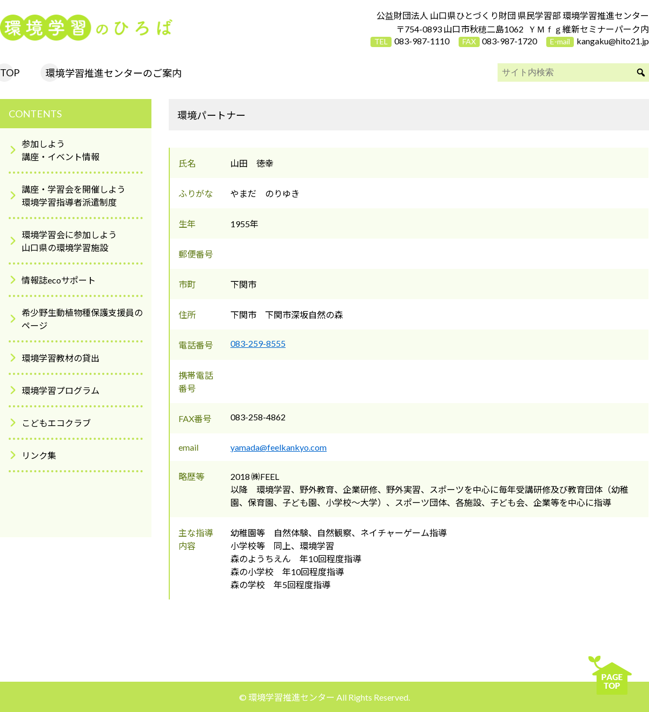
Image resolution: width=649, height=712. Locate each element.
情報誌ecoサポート (59, 280)
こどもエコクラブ (56, 423)
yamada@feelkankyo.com (278, 447)
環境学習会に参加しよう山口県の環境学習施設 (69, 241)
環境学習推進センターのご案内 (113, 73)
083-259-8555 (258, 343)
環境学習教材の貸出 (61, 358)
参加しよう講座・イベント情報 (61, 150)
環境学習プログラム (61, 390)
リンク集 (39, 455)
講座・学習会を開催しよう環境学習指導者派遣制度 (73, 195)
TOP (9, 72)
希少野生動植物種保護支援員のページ (82, 319)
